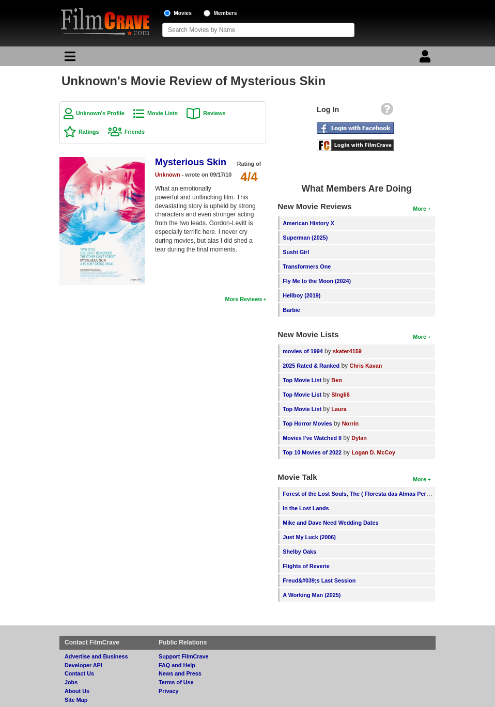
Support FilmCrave (184, 656)
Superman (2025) (305, 237)
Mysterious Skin (190, 162)
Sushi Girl (296, 252)
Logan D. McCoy (373, 452)
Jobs (71, 682)
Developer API (83, 665)
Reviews (214, 113)
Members (225, 13)
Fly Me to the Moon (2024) (317, 281)
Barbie (291, 310)
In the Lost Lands (306, 508)
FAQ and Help (177, 665)
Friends (135, 132)
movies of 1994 (302, 351)
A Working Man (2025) (312, 595)
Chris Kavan (365, 366)
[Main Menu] (68, 58)
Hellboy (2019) (301, 295)
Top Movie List (302, 380)
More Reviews (243, 299)
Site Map (76, 700)
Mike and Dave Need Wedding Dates (330, 523)
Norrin (350, 423)
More (419, 209)
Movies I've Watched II (312, 438)
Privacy (168, 691)
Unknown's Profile (100, 113)
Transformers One (307, 266)
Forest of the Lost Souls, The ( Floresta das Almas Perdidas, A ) (367, 494)
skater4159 (347, 351)
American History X (308, 223)
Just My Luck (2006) (309, 537)
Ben (336, 380)
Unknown (167, 174)
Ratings (89, 132)
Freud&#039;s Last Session (319, 580)
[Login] (426, 58)
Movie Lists (162, 113)
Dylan (358, 438)
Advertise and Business (96, 656)
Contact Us (79, 673)
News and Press (180, 673)
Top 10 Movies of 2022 (312, 452)
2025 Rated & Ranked (311, 366)
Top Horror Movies (307, 423)
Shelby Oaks (299, 551)
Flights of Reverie (306, 566)
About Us (77, 691)
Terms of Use (176, 682)
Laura (338, 409)
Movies (183, 13)
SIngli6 (340, 394)
